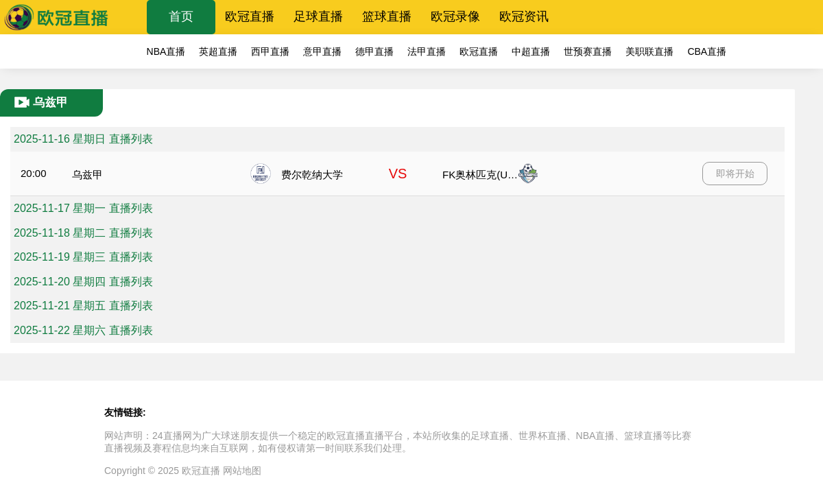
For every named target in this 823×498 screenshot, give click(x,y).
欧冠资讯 (524, 16)
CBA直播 (706, 51)
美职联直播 (649, 51)
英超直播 (218, 51)
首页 (181, 16)
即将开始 (735, 173)
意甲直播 (322, 51)
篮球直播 (387, 16)
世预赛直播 (588, 51)
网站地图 (242, 470)
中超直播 (531, 51)
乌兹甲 (87, 174)
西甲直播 (270, 51)
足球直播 (318, 16)
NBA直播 (166, 51)
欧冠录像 (455, 16)
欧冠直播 (249, 16)
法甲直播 (426, 51)
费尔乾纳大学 (312, 174)
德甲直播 (374, 51)
